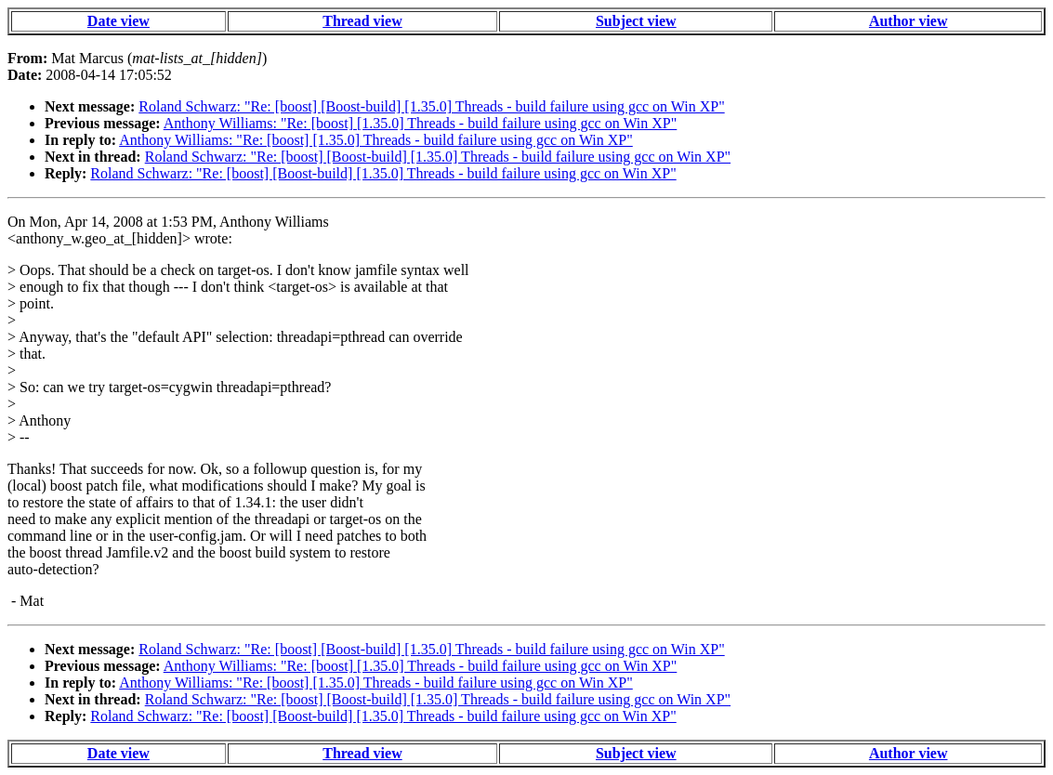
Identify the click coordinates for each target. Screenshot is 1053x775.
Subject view (636, 21)
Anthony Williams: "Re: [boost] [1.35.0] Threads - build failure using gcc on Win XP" (421, 123)
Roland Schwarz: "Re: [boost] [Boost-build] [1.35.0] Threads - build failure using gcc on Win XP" (431, 106)
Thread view (361, 21)
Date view (118, 21)
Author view (908, 21)
